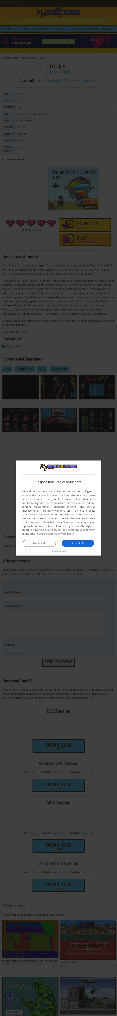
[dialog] (58, 508)
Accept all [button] (78, 543)
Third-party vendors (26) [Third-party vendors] (55, 510)
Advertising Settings (44, 529)
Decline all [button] (39, 543)
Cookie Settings (48, 533)
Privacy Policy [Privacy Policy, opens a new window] (66, 533)
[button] (58, 551)
